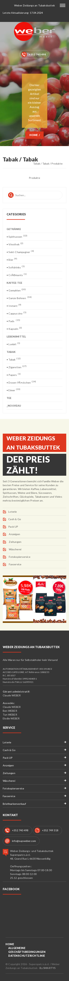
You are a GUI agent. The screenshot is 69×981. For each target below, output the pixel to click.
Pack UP (13, 526)
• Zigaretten (16, 367)
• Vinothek (15, 244)
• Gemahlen (16, 290)
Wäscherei (14, 549)
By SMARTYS (48, 967)
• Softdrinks (16, 267)
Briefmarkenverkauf (14, 803)
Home (33, 135)
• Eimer (13, 390)
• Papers (14, 374)
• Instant (14, 305)
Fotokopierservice (19, 556)
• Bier (12, 259)
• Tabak (14, 359)
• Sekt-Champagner (20, 252)
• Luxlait (13, 344)
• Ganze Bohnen (19, 298)
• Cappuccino (16, 313)
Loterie (12, 511)
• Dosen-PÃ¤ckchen (21, 382)
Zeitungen (14, 541)
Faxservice (14, 564)
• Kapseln (14, 328)
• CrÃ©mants (17, 275)
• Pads (13, 321)
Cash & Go (14, 519)
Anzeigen (14, 534)
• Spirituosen (17, 236)
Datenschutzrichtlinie (26, 955)
